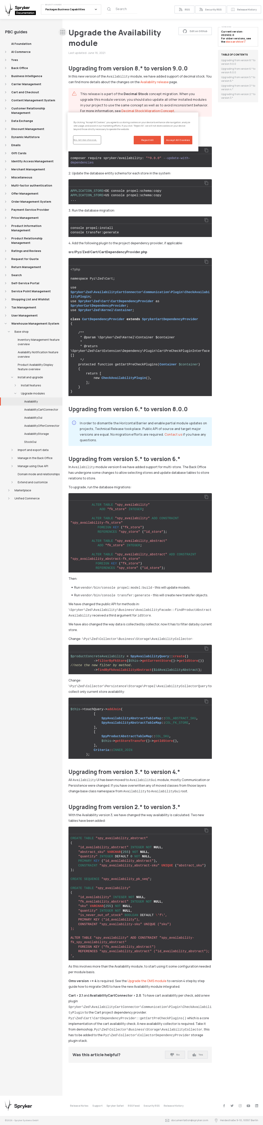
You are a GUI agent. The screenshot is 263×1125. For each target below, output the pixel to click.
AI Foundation (21, 44)
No (175, 1054)
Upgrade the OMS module (147, 981)
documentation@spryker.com (186, 1120)
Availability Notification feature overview (38, 354)
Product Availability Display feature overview (35, 367)
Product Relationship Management (26, 240)
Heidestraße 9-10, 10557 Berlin (236, 1120)
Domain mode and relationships (39, 474)
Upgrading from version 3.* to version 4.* (238, 87)
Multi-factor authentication (31, 185)
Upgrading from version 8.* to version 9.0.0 (238, 62)
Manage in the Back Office (35, 458)
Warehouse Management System (35, 323)
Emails (16, 145)
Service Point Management (31, 291)
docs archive (236, 41)
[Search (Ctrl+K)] (121, 9)
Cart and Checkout (25, 92)
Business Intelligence (26, 76)
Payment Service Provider (30, 210)
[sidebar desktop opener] (62, 32)
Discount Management (27, 129)
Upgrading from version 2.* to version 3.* (238, 96)
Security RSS (211, 9)
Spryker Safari (115, 1105)
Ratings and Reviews (26, 251)
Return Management (26, 267)
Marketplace (22, 490)
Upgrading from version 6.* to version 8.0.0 (238, 70)
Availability (31, 401)
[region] (132, 131)
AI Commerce (21, 52)
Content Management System (33, 100)
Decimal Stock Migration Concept (147, 111)
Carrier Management (26, 84)
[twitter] (232, 1105)
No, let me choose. (85, 139)
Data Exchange (22, 121)
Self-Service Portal (25, 283)
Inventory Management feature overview (39, 342)
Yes (198, 1054)
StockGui (30, 442)
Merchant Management (28, 169)
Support (97, 1105)
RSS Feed (134, 1105)
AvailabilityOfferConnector (41, 426)
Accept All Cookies (178, 140)
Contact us (173, 434)
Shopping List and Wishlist (30, 299)
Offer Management (24, 193)
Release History (244, 9)
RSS (184, 9)
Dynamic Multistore (25, 137)
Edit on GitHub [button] (195, 31)
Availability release (154, 82)
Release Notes (79, 1105)
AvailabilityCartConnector (41, 409)
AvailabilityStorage (36, 434)
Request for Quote (25, 259)
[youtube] (248, 1105)
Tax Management (23, 307)
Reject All (147, 140)
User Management (24, 315)
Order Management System (31, 201)
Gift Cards (18, 153)
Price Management (25, 218)
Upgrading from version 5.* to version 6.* (238, 79)
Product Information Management (26, 228)
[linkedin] (256, 1105)
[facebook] (224, 1105)
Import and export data (33, 450)
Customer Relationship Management (28, 110)
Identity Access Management (32, 161)
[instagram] (240, 1105)
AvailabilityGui (33, 417)
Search (16, 275)
